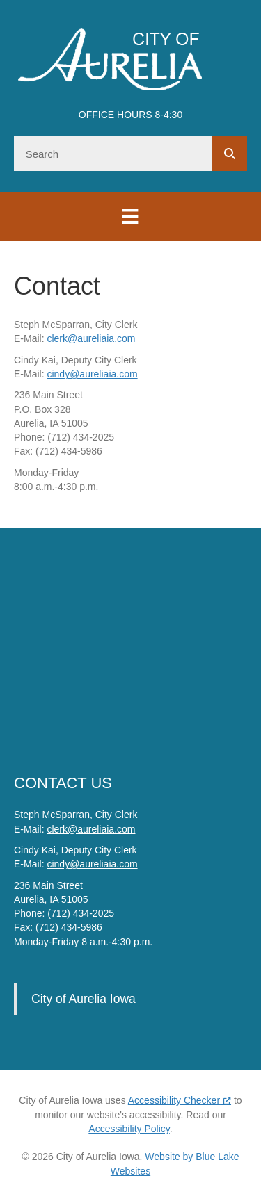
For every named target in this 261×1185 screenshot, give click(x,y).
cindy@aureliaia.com (92, 373)
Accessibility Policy (128, 1128)
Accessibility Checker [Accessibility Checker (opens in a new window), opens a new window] (179, 1100)
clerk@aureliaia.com (91, 338)
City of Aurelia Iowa (83, 999)
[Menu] (130, 216)
